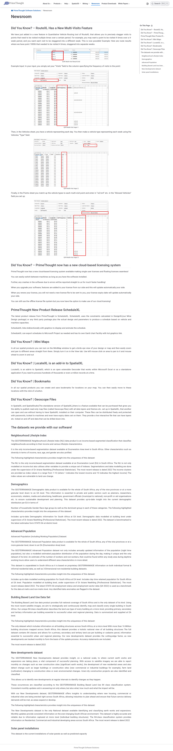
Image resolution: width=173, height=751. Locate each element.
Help (67, 4)
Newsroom (96, 4)
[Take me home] (14, 3)
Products (57, 4)
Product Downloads (109, 4)
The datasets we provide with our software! (153, 52)
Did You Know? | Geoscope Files (153, 49)
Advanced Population (149, 62)
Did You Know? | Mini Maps (151, 39)
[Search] (160, 3)
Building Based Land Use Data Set (153, 66)
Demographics (147, 59)
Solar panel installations (150, 72)
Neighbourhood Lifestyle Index (152, 56)
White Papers (124, 4)
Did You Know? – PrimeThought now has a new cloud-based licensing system (153, 33)
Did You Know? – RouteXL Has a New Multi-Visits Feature (153, 30)
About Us (47, 4)
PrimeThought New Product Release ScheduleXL (153, 36)
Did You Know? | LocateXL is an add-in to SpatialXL (153, 43)
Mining (85, 4)
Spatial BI (75, 4)
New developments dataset (151, 69)
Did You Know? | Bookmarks (151, 46)
